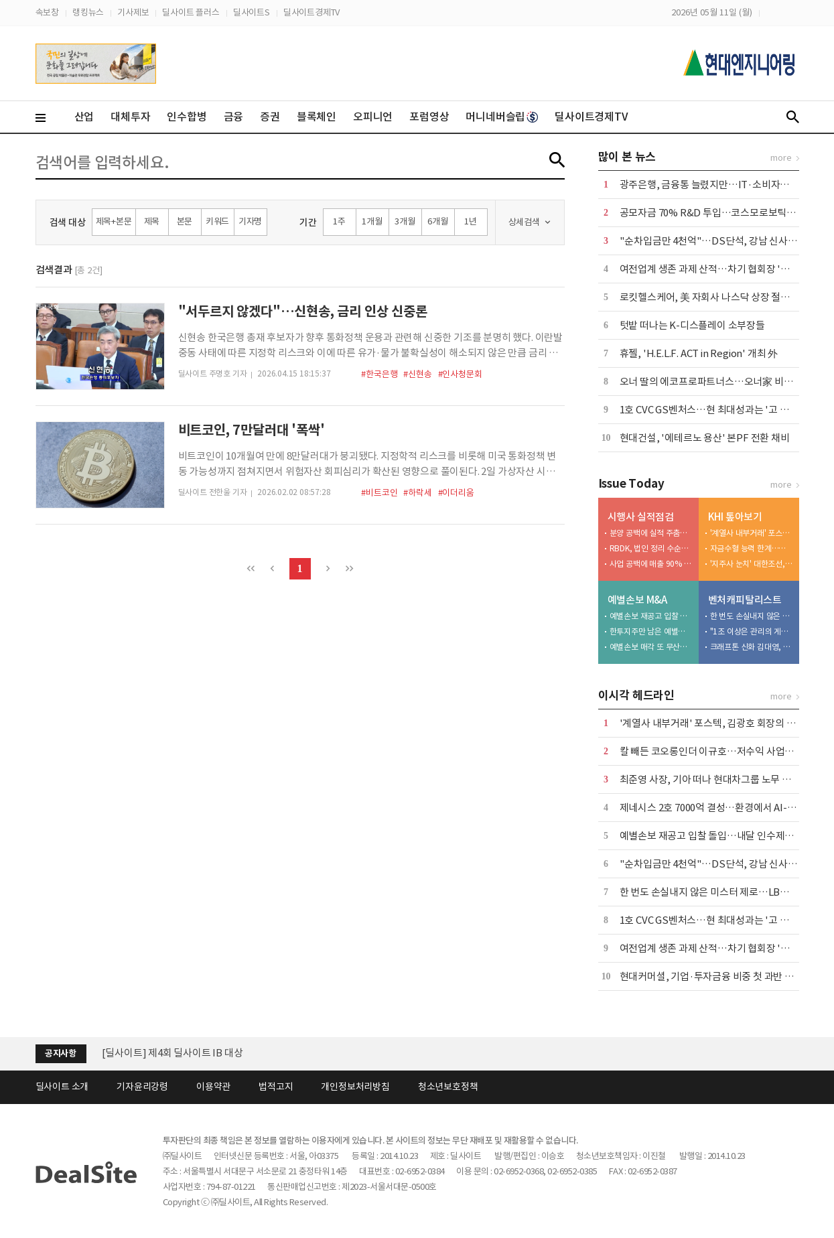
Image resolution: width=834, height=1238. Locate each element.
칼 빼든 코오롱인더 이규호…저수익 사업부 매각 (717, 751)
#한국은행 (379, 374)
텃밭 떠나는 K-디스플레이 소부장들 (692, 325)
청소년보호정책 (448, 1087)
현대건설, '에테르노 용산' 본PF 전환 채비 (705, 437)
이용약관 (213, 1087)
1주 (339, 221)
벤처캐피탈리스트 (745, 600)
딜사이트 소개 (62, 1087)
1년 (470, 221)
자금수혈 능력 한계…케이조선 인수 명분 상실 (751, 548)
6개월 (437, 221)
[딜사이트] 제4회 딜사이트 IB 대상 (172, 1052)
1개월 (372, 221)
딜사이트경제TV (311, 12)
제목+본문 (114, 221)
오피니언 (373, 116)
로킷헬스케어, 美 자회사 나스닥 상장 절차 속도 (715, 297)
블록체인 (316, 116)
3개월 (405, 221)
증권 (270, 116)
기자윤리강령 (142, 1087)
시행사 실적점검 (641, 517)
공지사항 (60, 1053)
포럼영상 (429, 116)
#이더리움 (456, 492)
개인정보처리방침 (355, 1087)
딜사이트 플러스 (190, 12)
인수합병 (186, 116)
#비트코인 (379, 492)
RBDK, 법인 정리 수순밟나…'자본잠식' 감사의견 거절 (651, 548)
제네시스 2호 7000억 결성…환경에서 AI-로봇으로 (722, 807)
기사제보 (133, 12)
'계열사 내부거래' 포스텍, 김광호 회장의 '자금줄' (751, 533)
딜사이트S (251, 12)
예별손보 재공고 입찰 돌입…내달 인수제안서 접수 (651, 616)
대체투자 (130, 116)
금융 (234, 116)
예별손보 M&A (637, 600)
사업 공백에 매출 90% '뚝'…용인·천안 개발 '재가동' (651, 563)
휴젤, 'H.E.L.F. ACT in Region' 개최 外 (699, 353)
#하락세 (417, 492)
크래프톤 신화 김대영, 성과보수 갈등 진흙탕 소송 (751, 646)
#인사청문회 (460, 374)
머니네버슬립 (502, 116)
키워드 (217, 221)
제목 (152, 221)
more (780, 157)
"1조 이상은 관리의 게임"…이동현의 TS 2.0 (751, 631)
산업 (84, 116)
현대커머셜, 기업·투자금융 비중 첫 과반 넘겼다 (716, 976)
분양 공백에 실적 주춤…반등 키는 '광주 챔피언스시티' (651, 533)
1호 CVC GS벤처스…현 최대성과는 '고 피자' (711, 409)
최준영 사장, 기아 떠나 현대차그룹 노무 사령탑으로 (724, 779)
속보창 (47, 12)
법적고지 (276, 1087)
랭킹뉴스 (88, 12)
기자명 (250, 221)
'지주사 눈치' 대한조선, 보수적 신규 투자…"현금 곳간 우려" (751, 563)
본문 (185, 221)
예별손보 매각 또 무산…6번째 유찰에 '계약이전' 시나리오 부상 (651, 646)
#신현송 (417, 374)
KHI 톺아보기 (735, 517)
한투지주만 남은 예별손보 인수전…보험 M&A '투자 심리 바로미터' (651, 631)
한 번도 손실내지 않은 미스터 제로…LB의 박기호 (751, 616)
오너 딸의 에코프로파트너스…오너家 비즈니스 (715, 381)
